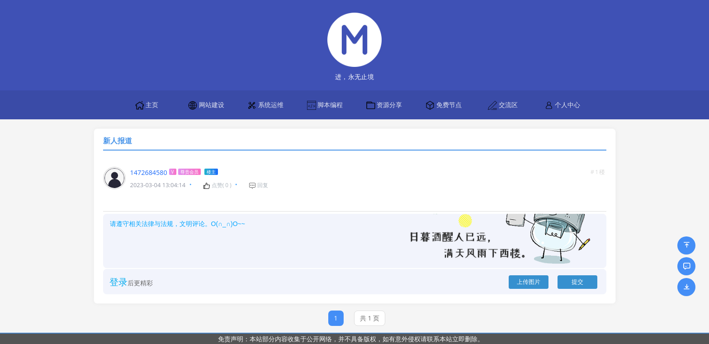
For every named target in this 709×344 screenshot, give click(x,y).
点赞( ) (217, 185)
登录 (118, 282)
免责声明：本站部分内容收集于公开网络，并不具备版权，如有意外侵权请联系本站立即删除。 (351, 339)
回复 (258, 185)
